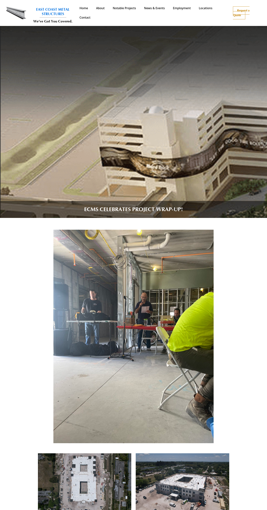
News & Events (154, 8)
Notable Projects (124, 8)
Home (84, 8)
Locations (205, 8)
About (100, 8)
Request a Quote (241, 13)
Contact (85, 17)
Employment (182, 8)
